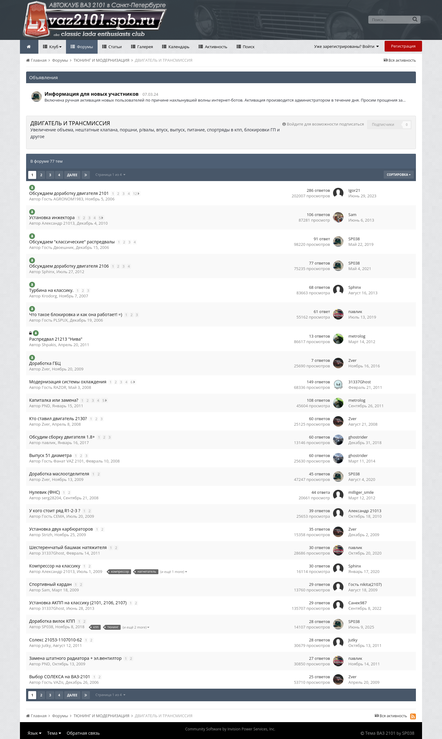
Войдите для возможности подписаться (325, 124)
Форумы (84, 46)
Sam (352, 214)
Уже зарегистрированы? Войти (346, 46)
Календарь (178, 46)
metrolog (356, 336)
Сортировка (399, 174)
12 (137, 193)
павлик (355, 311)
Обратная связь (83, 733)
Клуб (54, 46)
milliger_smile (361, 492)
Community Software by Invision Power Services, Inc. (230, 729)
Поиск (248, 46)
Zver (46, 369)
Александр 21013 (58, 223)
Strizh (47, 534)
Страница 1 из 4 (111, 174)
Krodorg (49, 296)
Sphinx (48, 271)
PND (46, 405)
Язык (34, 733)
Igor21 (354, 190)
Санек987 (357, 603)
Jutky (46, 645)
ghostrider (358, 437)
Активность (215, 46)
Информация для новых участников (92, 94)
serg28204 (51, 498)
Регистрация (403, 46)
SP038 (354, 239)
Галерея (144, 46)
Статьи (114, 46)
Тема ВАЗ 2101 (380, 733)
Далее (72, 175)
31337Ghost (359, 382)
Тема (54, 733)
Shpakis (49, 344)
